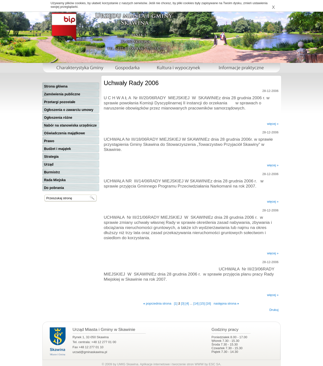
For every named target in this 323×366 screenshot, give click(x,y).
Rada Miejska (55, 180)
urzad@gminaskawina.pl (90, 352)
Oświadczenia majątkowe (64, 133)
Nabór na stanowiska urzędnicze (70, 125)
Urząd (49, 164)
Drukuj (274, 310)
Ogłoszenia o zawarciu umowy (68, 110)
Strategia (51, 156)
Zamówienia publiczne (62, 94)
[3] (182, 303)
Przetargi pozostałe (59, 102)
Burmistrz (52, 172)
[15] (202, 303)
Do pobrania (54, 188)
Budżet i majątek (57, 149)
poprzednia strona (157, 303)
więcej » (273, 124)
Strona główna (56, 86)
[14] (196, 303)
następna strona (226, 303)
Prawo (49, 141)
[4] (187, 303)
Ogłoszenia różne (58, 117)
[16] (208, 303)
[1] (175, 303)
